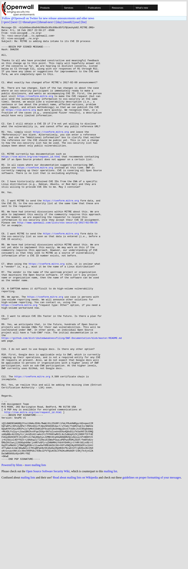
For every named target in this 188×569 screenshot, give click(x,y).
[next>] (15, 22)
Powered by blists (11, 551)
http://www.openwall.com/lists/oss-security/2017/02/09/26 (57, 262)
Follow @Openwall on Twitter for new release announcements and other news (48, 18)
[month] (68, 22)
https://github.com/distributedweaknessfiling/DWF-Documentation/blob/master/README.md (61, 400)
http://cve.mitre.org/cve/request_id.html (33, 489)
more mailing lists (35, 551)
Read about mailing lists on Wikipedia (75, 564)
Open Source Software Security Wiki (48, 558)
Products (45, 7)
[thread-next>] (46, 22)
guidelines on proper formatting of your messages (151, 564)
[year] (76, 22)
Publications (94, 7)
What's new (142, 7)
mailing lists (28, 564)
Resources (117, 7)
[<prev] (5, 22)
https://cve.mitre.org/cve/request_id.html (30, 183)
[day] (59, 22)
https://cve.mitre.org (21, 126)
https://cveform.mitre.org (35, 110)
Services (68, 7)
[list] (83, 22)
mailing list (110, 558)
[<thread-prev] (28, 22)
